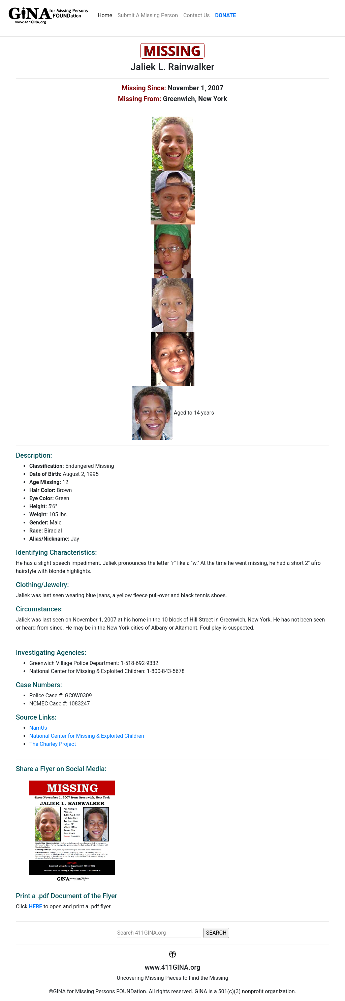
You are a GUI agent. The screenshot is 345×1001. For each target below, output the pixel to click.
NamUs (38, 728)
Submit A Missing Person (148, 15)
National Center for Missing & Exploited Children (86, 736)
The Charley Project (52, 744)
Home (106, 15)
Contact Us (196, 15)
